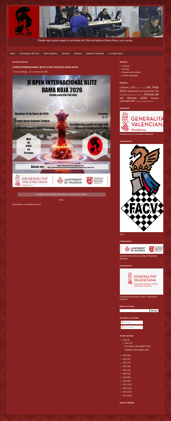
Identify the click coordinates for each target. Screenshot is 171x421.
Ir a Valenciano (115, 53)
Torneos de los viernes (131, 72)
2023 (125, 363)
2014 (125, 396)
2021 (125, 370)
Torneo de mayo (135, 95)
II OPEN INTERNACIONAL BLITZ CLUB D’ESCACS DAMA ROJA (45, 67)
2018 (125, 381)
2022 (125, 366)
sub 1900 (123, 95)
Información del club (29, 53)
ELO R (139, 88)
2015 (125, 392)
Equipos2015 (133, 91)
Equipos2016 (148, 91)
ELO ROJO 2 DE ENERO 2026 (137, 346)
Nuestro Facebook (95, 53)
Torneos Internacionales (143, 101)
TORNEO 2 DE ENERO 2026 (136, 350)
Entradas (126, 322)
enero (127, 343)
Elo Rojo (125, 69)
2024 (125, 359)
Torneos (65, 53)
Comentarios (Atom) (32, 204)
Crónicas (125, 66)
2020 (125, 374)
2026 (125, 340)
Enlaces (78, 53)
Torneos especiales (130, 75)
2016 (125, 388)
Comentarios (127, 327)
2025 (125, 355)
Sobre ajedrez (50, 53)
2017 (125, 384)
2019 (125, 377)
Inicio (12, 53)
